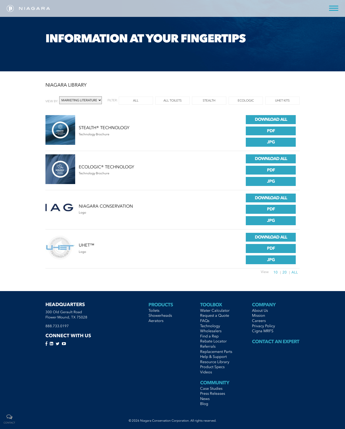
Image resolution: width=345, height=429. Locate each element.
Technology (210, 325)
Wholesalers (211, 330)
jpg (271, 142)
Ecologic (246, 100)
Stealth (209, 100)
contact (9, 422)
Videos (206, 372)
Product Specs (212, 366)
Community (214, 382)
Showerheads (160, 315)
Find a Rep (209, 336)
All (294, 272)
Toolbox (211, 304)
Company (264, 304)
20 (284, 272)
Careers (259, 320)
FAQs (204, 320)
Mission (258, 315)
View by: (51, 101)
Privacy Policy (263, 325)
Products (160, 304)
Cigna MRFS (262, 330)
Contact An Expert (275, 341)
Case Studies (211, 388)
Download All (271, 119)
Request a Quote (214, 315)
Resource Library (214, 361)
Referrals (208, 346)
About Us (260, 310)
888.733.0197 (57, 326)
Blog (204, 403)
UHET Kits (282, 100)
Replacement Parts (216, 351)
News (205, 398)
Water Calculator (215, 310)
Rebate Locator (213, 341)
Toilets (153, 310)
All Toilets (172, 100)
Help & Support (213, 356)
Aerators (155, 320)
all (135, 100)
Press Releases (212, 393)
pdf (271, 130)
